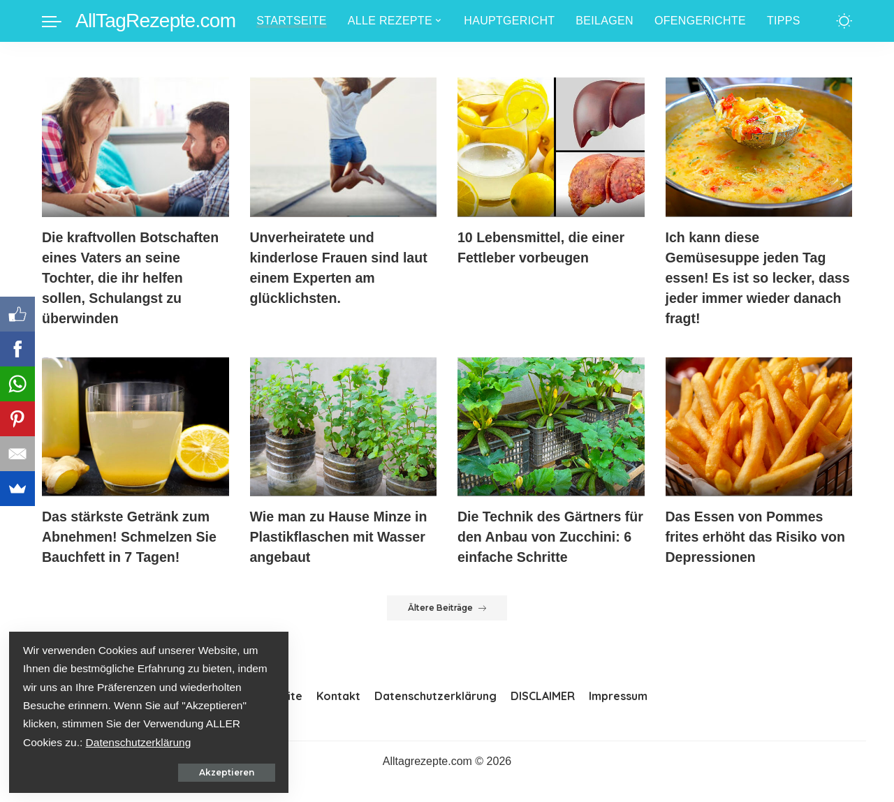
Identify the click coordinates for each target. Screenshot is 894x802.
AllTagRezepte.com (155, 20)
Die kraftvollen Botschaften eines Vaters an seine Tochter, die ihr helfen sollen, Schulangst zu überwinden (132, 278)
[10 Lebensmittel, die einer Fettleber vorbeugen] (551, 147)
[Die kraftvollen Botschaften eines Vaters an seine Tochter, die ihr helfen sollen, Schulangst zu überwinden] (135, 147)
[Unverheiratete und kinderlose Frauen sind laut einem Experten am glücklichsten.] (343, 147)
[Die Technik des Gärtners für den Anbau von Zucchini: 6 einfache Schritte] (551, 427)
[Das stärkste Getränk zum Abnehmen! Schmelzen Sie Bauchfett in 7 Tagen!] (135, 427)
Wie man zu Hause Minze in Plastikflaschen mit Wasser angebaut (341, 537)
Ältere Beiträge (447, 628)
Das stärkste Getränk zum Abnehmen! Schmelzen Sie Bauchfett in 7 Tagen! (131, 537)
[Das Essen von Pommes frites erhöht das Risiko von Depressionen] (759, 427)
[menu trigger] (58, 21)
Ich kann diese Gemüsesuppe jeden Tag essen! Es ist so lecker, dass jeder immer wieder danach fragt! (748, 278)
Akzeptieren (157, 771)
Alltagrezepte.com (427, 781)
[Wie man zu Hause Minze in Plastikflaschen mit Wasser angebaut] (343, 427)
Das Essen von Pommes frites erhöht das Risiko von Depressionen (757, 537)
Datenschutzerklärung (77, 741)
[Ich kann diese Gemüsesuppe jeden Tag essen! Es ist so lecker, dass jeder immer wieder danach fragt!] (759, 147)
